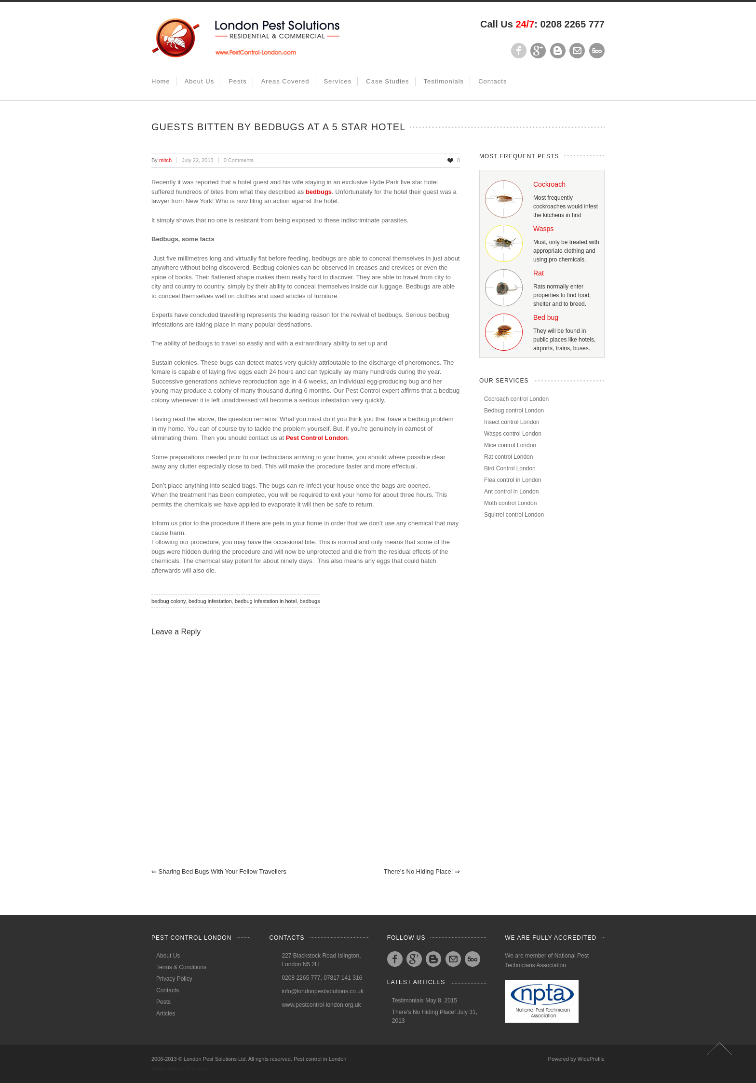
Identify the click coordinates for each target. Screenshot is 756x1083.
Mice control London (510, 445)
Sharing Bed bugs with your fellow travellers (218, 871)
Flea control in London (512, 480)
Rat (538, 273)
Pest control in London (320, 1059)
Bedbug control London (514, 410)
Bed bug (545, 317)
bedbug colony (168, 601)
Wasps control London (512, 433)
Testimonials (444, 81)
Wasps (543, 229)
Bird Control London (510, 468)
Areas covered (285, 81)
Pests (238, 81)
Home (160, 81)
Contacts (492, 81)
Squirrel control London (514, 514)
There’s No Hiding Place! (422, 871)
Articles (165, 1013)
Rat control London (508, 456)
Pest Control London (317, 437)
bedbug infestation (210, 601)
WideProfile (591, 1059)
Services (337, 81)
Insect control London (512, 422)
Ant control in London (511, 491)
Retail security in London (180, 1068)
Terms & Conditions (181, 967)
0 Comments (239, 160)
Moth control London (510, 503)
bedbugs (319, 191)
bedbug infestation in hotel (266, 601)
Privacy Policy (174, 978)
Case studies (387, 81)
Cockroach (549, 184)
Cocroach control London (516, 399)
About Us (199, 81)
